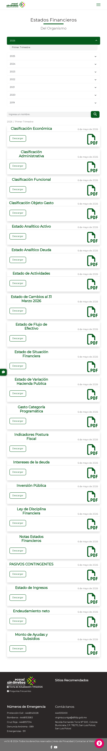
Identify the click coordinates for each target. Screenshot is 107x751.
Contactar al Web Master (88, 741)
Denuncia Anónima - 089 (20, 726)
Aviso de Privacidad (63, 741)
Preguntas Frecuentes (19, 691)
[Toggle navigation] (98, 4)
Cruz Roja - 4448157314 (19, 722)
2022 (12, 79)
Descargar (17, 138)
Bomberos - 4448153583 (20, 717)
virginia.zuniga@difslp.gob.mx (71, 717)
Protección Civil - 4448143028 (23, 713)
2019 (12, 102)
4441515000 (61, 713)
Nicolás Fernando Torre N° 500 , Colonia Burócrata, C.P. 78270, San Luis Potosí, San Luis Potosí (76, 725)
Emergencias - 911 (16, 731)
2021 (12, 87)
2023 (12, 71)
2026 (12, 40)
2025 (12, 56)
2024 (12, 64)
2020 (12, 95)
